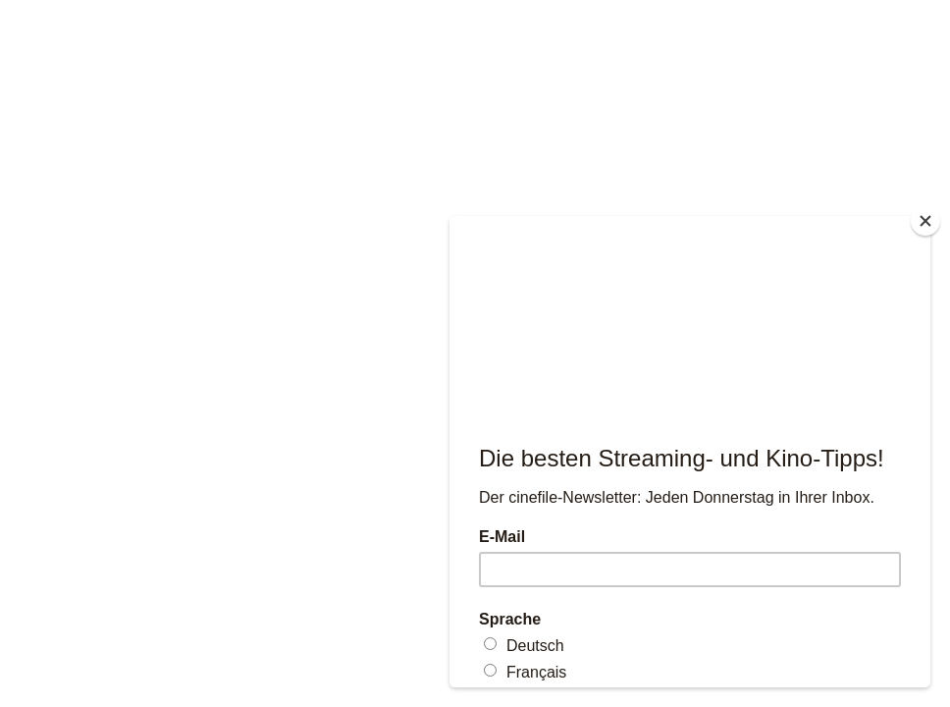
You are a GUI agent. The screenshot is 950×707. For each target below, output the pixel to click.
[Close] (925, 221)
